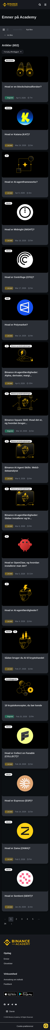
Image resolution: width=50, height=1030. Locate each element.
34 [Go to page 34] (5, 924)
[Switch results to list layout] (7, 29)
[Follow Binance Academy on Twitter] (8, 1004)
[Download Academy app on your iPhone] (10, 994)
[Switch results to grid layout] (4, 29)
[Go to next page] (11, 924)
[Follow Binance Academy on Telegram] (12, 1004)
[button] (45, 4)
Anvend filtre (17, 30)
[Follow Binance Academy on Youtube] (16, 1004)
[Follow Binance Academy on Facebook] (5, 1004)
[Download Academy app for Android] (25, 994)
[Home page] (10, 4)
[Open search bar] (39, 5)
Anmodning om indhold (13, 980)
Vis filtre (8, 35)
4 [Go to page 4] (27, 919)
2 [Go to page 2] (16, 919)
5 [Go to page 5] (32, 919)
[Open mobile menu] (45, 5)
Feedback (8, 984)
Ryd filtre (29, 30)
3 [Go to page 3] (21, 919)
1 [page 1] (10, 919)
